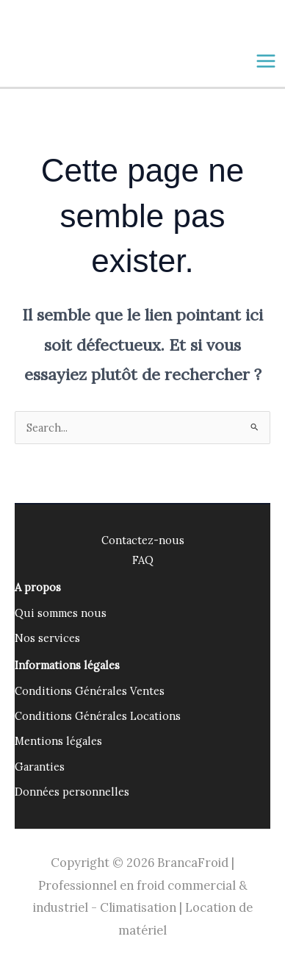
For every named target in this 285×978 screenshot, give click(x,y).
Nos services (47, 638)
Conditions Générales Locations (98, 716)
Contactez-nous (142, 540)
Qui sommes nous (61, 613)
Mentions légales (58, 741)
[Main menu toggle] (266, 61)
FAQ (143, 560)
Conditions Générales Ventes (90, 691)
